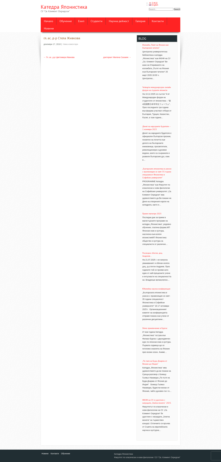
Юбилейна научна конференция (156, 289)
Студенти (96, 21)
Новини (49, 28)
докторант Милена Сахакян (117, 57)
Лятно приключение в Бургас (154, 328)
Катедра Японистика (64, 7)
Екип (81, 21)
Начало (48, 21)
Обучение (65, 21)
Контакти (158, 21)
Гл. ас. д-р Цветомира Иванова (59, 57)
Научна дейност (119, 21)
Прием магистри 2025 (151, 213)
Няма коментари (70, 44)
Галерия (140, 21)
